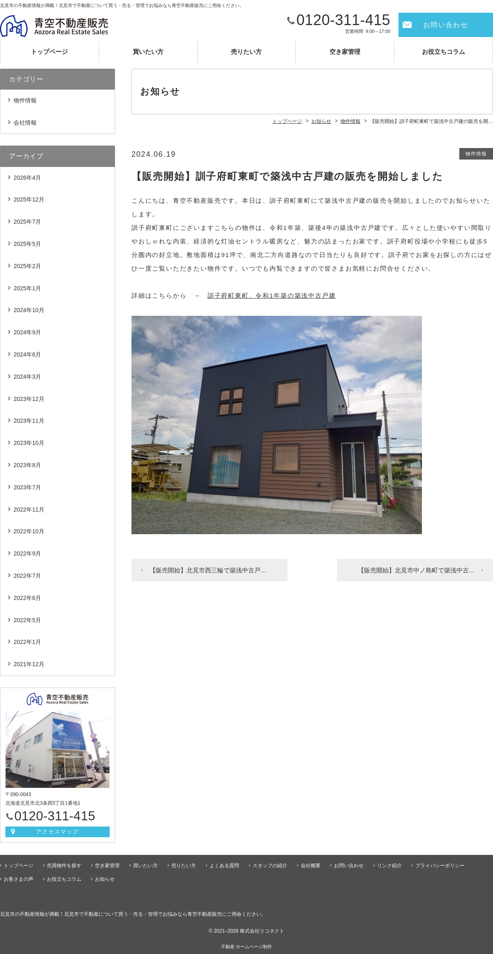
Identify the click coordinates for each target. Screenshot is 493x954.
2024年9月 (27, 332)
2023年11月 (29, 420)
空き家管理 (344, 51)
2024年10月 (29, 310)
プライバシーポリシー (440, 865)
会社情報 (25, 122)
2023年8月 (27, 465)
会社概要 (310, 865)
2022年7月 (27, 575)
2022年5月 (27, 620)
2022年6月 (27, 598)
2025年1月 (27, 288)
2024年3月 (27, 376)
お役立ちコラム (443, 51)
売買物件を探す (64, 865)
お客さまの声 (18, 879)
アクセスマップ (57, 832)
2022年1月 (27, 642)
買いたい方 (148, 51)
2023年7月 (27, 487)
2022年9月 (27, 553)
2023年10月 (29, 443)
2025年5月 (27, 244)
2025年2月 (27, 266)
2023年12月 (29, 399)
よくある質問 (224, 865)
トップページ (49, 51)
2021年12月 (29, 664)
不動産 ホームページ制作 (246, 946)
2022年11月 (29, 509)
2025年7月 (27, 221)
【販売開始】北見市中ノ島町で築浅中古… (416, 570)
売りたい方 (246, 51)
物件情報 (476, 154)
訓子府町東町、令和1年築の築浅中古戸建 (271, 295)
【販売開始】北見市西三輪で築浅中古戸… (208, 570)
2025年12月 (29, 199)
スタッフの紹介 (270, 865)
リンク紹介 (389, 865)
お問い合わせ (445, 24)
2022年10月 (29, 531)
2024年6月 (27, 354)
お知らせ (105, 879)
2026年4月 (27, 177)
